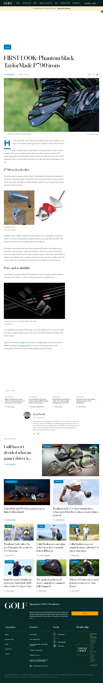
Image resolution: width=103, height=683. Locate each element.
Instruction (26, 3)
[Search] (98, 3)
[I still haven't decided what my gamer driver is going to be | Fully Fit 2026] (70, 460)
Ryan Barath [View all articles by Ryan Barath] (39, 414)
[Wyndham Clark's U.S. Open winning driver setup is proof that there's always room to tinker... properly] (76, 492)
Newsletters (65, 3)
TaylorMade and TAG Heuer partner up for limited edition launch (24, 510)
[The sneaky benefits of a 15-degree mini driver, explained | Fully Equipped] (51, 567)
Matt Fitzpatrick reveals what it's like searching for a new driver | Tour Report (15, 401)
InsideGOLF (76, 3)
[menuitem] (76, 3)
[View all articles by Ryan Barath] (27, 415)
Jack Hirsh (11, 406)
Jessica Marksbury (37, 406)
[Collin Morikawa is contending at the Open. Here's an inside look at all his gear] (51, 532)
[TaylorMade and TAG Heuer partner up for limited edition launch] (27, 492)
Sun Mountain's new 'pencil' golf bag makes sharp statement (86, 401)
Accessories (11, 481)
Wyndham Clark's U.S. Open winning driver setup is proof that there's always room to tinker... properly (76, 512)
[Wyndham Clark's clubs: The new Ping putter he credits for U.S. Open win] (19, 532)
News (18, 3)
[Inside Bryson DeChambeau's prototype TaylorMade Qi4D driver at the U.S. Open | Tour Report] (19, 567)
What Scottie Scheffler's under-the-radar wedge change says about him (61, 401)
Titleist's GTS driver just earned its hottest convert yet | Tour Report (84, 583)
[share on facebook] (89, 74)
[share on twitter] (93, 74)
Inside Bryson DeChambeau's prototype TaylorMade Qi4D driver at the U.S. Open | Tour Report (18, 583)
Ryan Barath (10, 74)
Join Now (87, 3)
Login (94, 3)
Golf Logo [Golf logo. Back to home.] (8, 3)
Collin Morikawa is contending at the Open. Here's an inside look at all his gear (51, 547)
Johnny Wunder (44, 555)
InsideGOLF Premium (63, 8)
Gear (35, 3)
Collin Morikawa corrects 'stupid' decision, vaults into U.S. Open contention (84, 547)
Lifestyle (8, 649)
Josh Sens (75, 555)
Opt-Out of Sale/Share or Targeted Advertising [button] (39, 661)
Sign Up (84, 613)
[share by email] (97, 74)
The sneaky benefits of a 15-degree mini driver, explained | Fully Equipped (51, 583)
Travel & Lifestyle (45, 3)
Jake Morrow (11, 464)
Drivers (47, 446)
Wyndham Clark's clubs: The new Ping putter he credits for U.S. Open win (18, 547)
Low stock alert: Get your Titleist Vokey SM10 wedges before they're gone (38, 401)
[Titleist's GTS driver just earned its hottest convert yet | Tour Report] (84, 567)
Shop (56, 3)
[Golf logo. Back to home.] (16, 606)
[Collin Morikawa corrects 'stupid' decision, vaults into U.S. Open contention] (84, 532)
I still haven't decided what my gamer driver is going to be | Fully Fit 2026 (21, 453)
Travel (7, 654)
